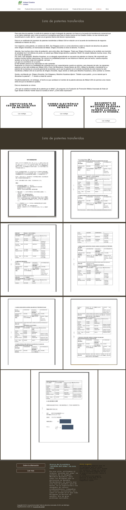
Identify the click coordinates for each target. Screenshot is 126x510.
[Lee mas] (31, 471)
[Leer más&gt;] (22, 113)
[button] (31, 465)
